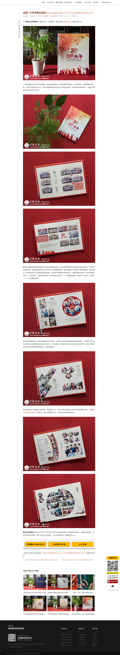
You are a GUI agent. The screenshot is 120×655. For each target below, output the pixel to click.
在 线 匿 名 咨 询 (59, 544)
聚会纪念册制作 (54, 16)
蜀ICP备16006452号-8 (34, 653)
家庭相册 (95, 642)
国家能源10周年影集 (66, 634)
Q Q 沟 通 (82, 544)
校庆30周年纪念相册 (66, 642)
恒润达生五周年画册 (66, 637)
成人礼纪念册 (81, 645)
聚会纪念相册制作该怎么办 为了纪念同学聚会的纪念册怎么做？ (64, 553)
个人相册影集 (77, 2)
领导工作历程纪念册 (66, 645)
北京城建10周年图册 (66, 640)
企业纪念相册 (81, 634)
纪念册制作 (26, 16)
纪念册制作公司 (67, 21)
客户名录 (95, 634)
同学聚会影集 (81, 637)
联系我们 (95, 2)
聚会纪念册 (59, 2)
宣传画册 (95, 637)
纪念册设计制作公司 (16, 2)
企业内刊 (95, 640)
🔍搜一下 (95, 645)
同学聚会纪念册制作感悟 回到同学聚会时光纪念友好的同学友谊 (42, 560)
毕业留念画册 (81, 640)
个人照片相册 (81, 642)
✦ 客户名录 (87, 2)
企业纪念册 (50, 2)
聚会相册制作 (45, 16)
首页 (43, 2)
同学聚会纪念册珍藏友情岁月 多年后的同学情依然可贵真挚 (77, 560)
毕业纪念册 (68, 2)
